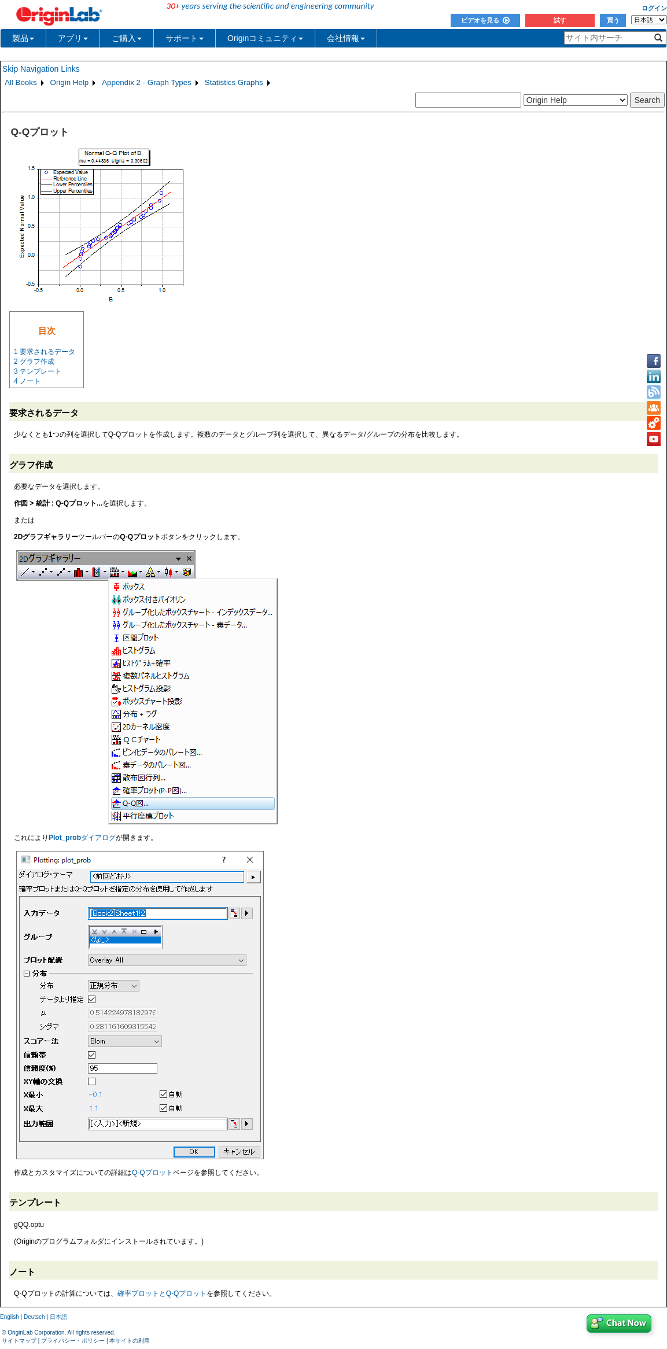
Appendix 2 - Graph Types (146, 82)
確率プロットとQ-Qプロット (162, 1293)
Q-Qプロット (152, 1173)
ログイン (654, 8)
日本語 (58, 1317)
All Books (21, 82)
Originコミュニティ (265, 38)
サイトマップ (19, 1340)
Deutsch (34, 1317)
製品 (23, 38)
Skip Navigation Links (41, 68)
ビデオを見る (485, 20)
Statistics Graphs (234, 82)
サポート (184, 38)
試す (560, 20)
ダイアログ (82, 838)
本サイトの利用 (129, 1340)
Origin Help (69, 82)
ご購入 (127, 38)
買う (613, 20)
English (9, 1317)
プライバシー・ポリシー (73, 1340)
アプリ (73, 38)
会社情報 (346, 38)
